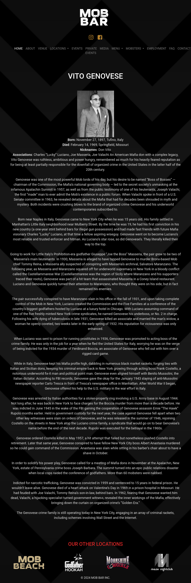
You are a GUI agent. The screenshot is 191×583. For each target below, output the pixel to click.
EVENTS (77, 48)
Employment (156, 48)
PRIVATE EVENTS (91, 51)
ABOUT (30, 48)
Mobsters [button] (134, 48)
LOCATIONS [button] (58, 48)
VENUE (42, 48)
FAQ (172, 48)
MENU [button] (116, 48)
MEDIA (104, 48)
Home (19, 48)
